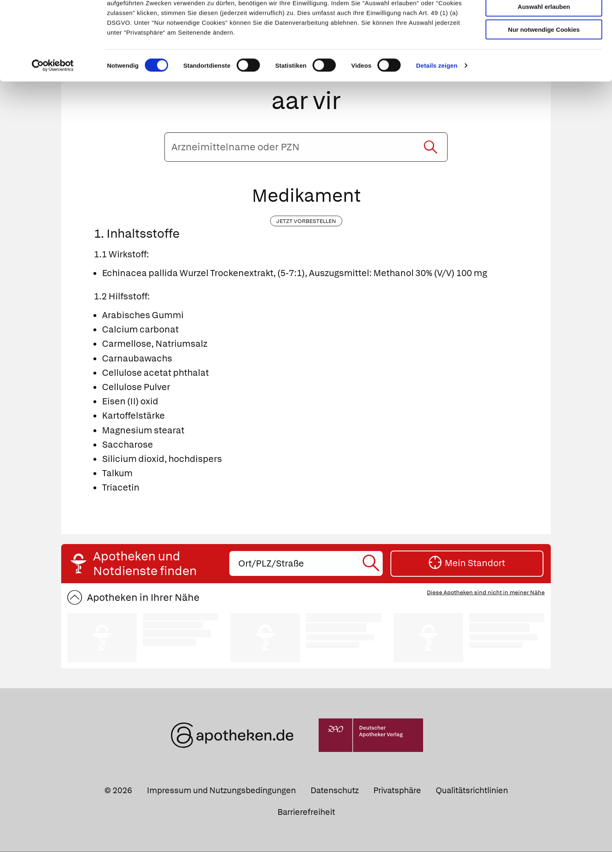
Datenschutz (334, 790)
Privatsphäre (397, 790)
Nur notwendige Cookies (544, 65)
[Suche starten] (430, 147)
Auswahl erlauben (544, 43)
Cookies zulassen (544, 19)
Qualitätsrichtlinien (472, 790)
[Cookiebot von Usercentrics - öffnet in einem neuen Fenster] (53, 102)
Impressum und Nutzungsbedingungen (221, 790)
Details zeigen (436, 101)
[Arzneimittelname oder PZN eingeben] (305, 147)
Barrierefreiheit (306, 812)
